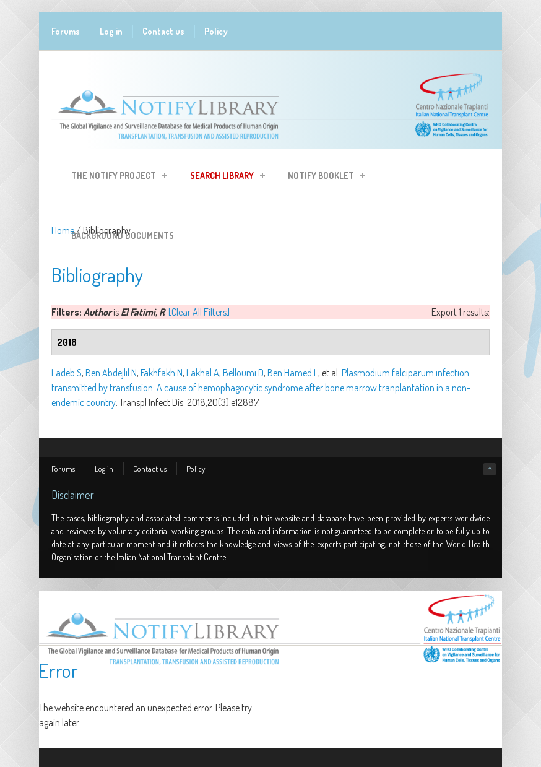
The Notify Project (115, 177)
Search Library (224, 177)
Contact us (163, 31)
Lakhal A (202, 372)
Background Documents (122, 235)
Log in (111, 31)
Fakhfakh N (162, 372)
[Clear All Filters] (199, 312)
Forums (65, 31)
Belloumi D (243, 372)
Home (62, 230)
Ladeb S (66, 372)
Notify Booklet (322, 177)
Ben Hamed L (292, 372)
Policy (216, 31)
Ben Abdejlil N (111, 372)
